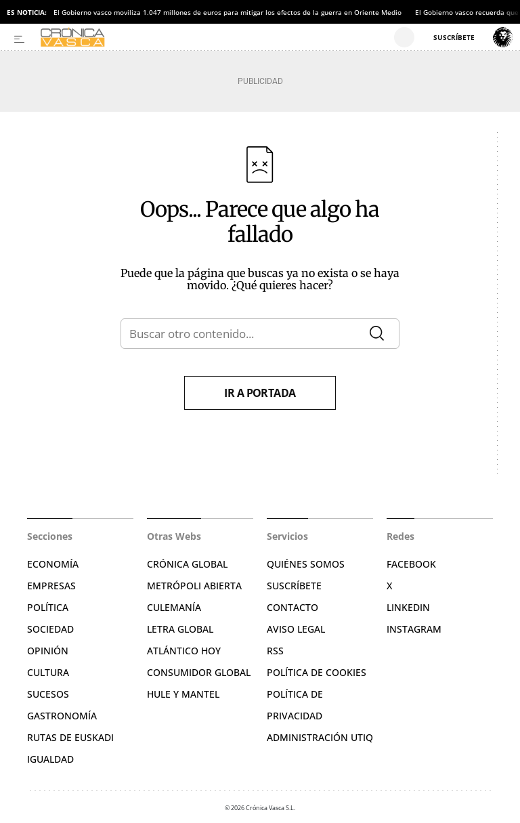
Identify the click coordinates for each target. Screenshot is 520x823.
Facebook (411, 563)
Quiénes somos (306, 563)
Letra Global (180, 628)
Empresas (51, 585)
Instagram (414, 628)
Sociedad (50, 628)
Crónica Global (187, 563)
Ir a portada (260, 392)
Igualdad (50, 759)
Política (47, 607)
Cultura (48, 672)
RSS (275, 650)
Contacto (292, 607)
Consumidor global (199, 672)
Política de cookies (316, 672)
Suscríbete (294, 585)
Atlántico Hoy (184, 650)
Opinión (47, 650)
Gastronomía (62, 715)
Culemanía (174, 607)
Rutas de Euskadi (70, 737)
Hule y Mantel (183, 694)
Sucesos (48, 694)
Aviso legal (296, 628)
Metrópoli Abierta (194, 585)
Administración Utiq (320, 737)
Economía (53, 563)
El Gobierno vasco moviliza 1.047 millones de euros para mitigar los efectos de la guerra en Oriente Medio (227, 12)
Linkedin (408, 607)
